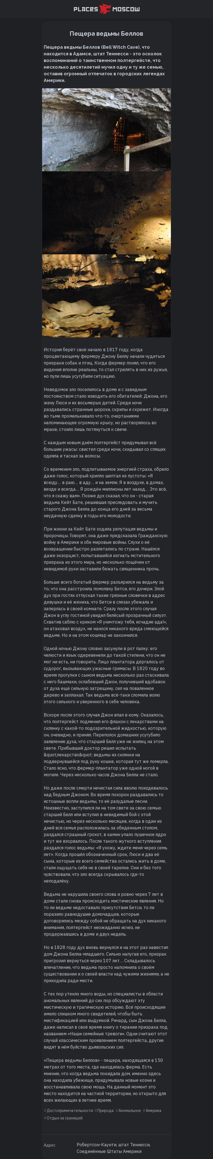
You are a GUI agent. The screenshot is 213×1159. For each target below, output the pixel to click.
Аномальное (130, 1110)
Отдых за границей (65, 1118)
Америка (153, 1110)
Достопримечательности (70, 1110)
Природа (105, 1110)
